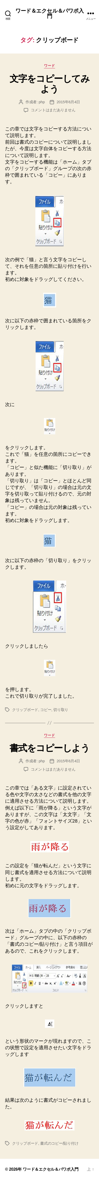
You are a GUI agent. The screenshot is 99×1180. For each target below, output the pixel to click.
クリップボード (25, 709)
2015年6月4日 (68, 102)
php (42, 102)
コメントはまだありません (53, 110)
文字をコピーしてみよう (50, 83)
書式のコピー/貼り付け (59, 1143)
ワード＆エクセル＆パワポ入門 (49, 13)
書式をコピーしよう (50, 748)
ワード (49, 66)
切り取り (60, 709)
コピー (45, 709)
